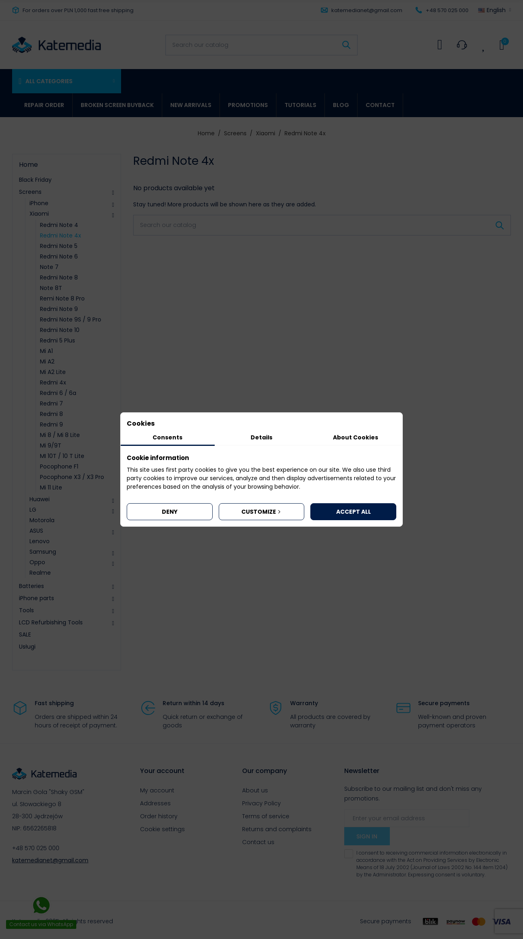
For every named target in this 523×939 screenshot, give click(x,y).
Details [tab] (261, 437)
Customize (261, 512)
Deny (170, 512)
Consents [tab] (167, 437)
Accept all (353, 512)
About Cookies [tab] (355, 437)
